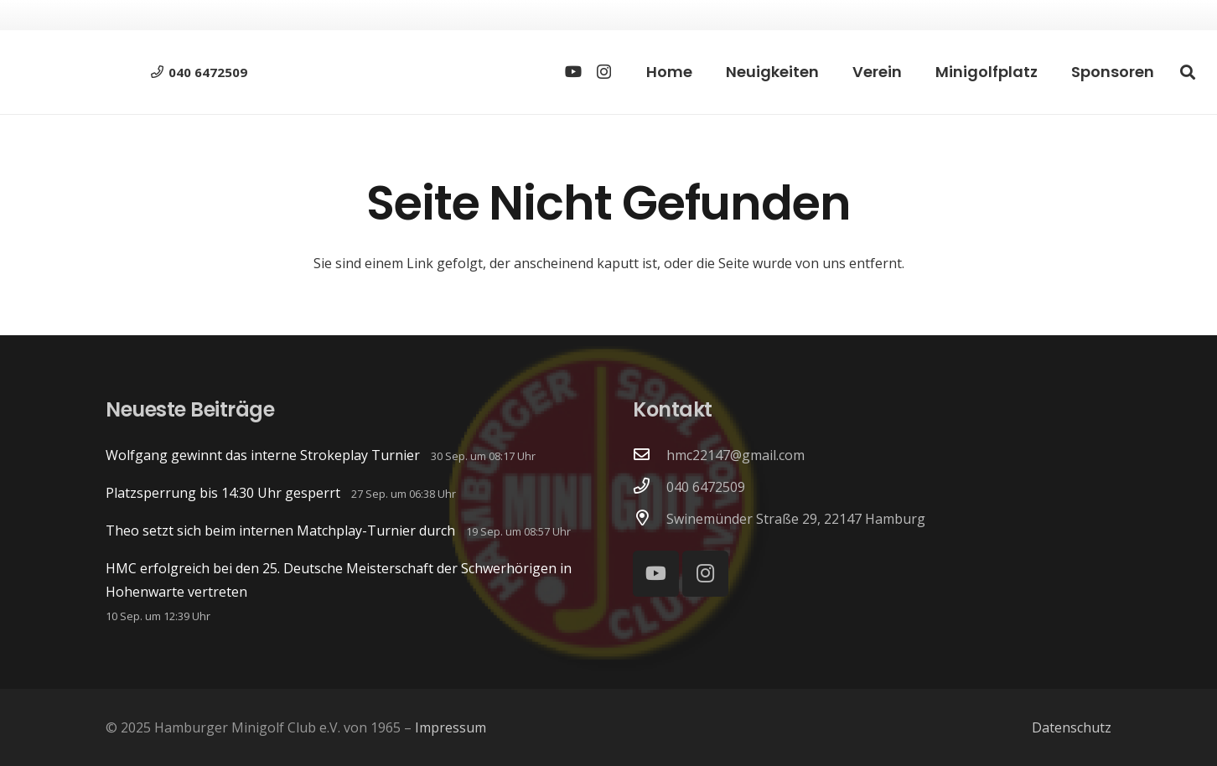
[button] (1187, 72)
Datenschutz (1071, 727)
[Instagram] (604, 72)
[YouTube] (573, 71)
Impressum (450, 727)
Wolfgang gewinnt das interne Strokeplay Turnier (263, 455)
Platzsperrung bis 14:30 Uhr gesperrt (223, 493)
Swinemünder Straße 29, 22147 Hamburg (795, 519)
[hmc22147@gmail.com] (649, 455)
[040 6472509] (649, 487)
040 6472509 (705, 487)
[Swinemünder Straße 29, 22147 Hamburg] (649, 519)
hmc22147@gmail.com (735, 455)
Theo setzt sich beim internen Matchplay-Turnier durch (280, 530)
